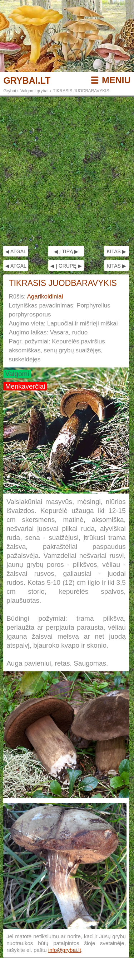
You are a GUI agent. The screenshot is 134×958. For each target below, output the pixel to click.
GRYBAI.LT (26, 80)
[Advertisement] (67, 171)
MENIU (116, 80)
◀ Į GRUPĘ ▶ (65, 266)
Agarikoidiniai (45, 296)
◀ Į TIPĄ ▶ (66, 251)
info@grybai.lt (64, 950)
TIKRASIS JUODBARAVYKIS (81, 90)
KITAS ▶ (116, 251)
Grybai (9, 90)
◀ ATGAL (15, 251)
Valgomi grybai (34, 90)
